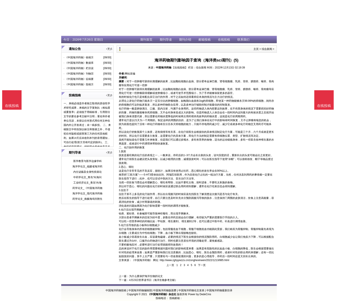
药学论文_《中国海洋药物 (87, 188)
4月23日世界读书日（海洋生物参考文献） (153, 280)
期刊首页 (146, 39)
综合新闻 (267, 49)
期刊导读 (166, 39)
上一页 (170, 265)
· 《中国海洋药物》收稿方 (79, 57)
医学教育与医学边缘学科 (87, 161)
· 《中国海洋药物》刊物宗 (79, 73)
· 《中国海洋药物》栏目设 (79, 68)
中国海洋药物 (163, 67)
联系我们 (243, 39)
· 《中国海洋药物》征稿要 (79, 79)
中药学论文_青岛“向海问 (87, 177)
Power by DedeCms (199, 294)
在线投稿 (224, 39)
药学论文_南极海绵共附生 (87, 198)
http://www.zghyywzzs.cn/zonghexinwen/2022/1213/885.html (194, 260)
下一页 (202, 265)
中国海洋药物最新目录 (219, 290)
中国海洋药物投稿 (116, 290)
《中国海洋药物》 (142, 260)
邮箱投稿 (205, 39)
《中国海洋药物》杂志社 (162, 294)
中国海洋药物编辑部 (140, 290)
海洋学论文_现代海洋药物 (87, 193)
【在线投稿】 (180, 67)
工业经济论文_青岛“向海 (87, 182)
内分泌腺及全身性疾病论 (87, 171)
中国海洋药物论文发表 (191, 290)
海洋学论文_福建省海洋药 (87, 166)
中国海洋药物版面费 (164, 290)
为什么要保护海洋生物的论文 (146, 276)
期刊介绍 (185, 39)
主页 (256, 49)
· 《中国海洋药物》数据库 (79, 62)
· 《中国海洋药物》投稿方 (79, 84)
